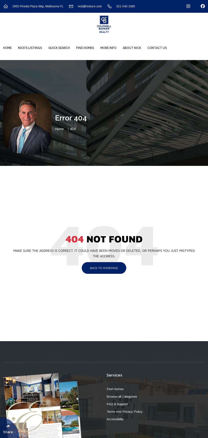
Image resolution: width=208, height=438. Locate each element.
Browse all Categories (122, 396)
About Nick (132, 48)
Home (7, 48)
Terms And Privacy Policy (125, 411)
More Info (108, 48)
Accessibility (115, 419)
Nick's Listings (30, 48)
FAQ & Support (117, 404)
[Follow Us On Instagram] (185, 6)
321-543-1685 (121, 6)
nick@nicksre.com (85, 6)
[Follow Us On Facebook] (200, 6)
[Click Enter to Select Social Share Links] (9, 427)
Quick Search (59, 48)
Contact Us (157, 48)
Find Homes (85, 48)
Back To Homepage (104, 268)
